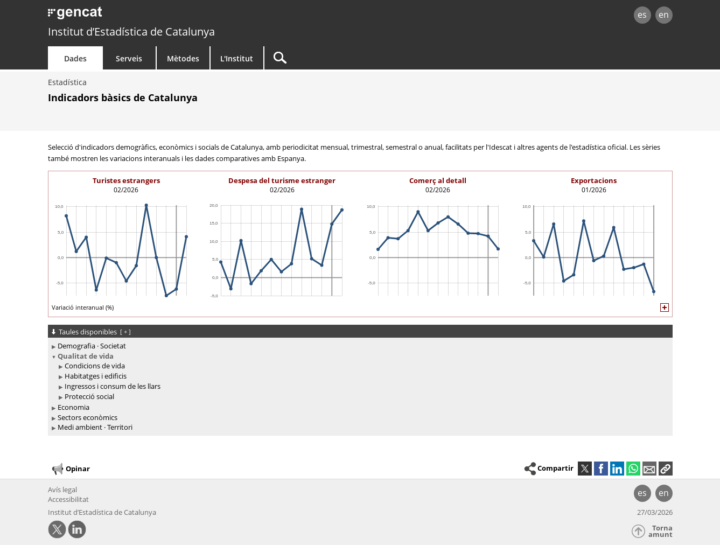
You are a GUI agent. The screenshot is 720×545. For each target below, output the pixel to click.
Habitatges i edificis (96, 376)
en (664, 14)
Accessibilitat (68, 499)
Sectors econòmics (87, 417)
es (642, 14)
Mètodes (183, 58)
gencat (173, 15)
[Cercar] (356, 57)
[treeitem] (358, 346)
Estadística (67, 82)
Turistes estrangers (126, 180)
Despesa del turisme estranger (281, 180)
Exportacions (594, 180)
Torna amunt (660, 531)
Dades (75, 58)
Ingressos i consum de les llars (112, 386)
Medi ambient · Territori (95, 427)
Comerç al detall (437, 180)
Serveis (129, 58)
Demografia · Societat (92, 346)
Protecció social (89, 396)
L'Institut (236, 58)
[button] (666, 469)
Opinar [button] (70, 469)
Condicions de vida (95, 366)
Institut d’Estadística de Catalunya (131, 31)
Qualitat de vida (86, 356)
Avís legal (62, 489)
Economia (73, 407)
